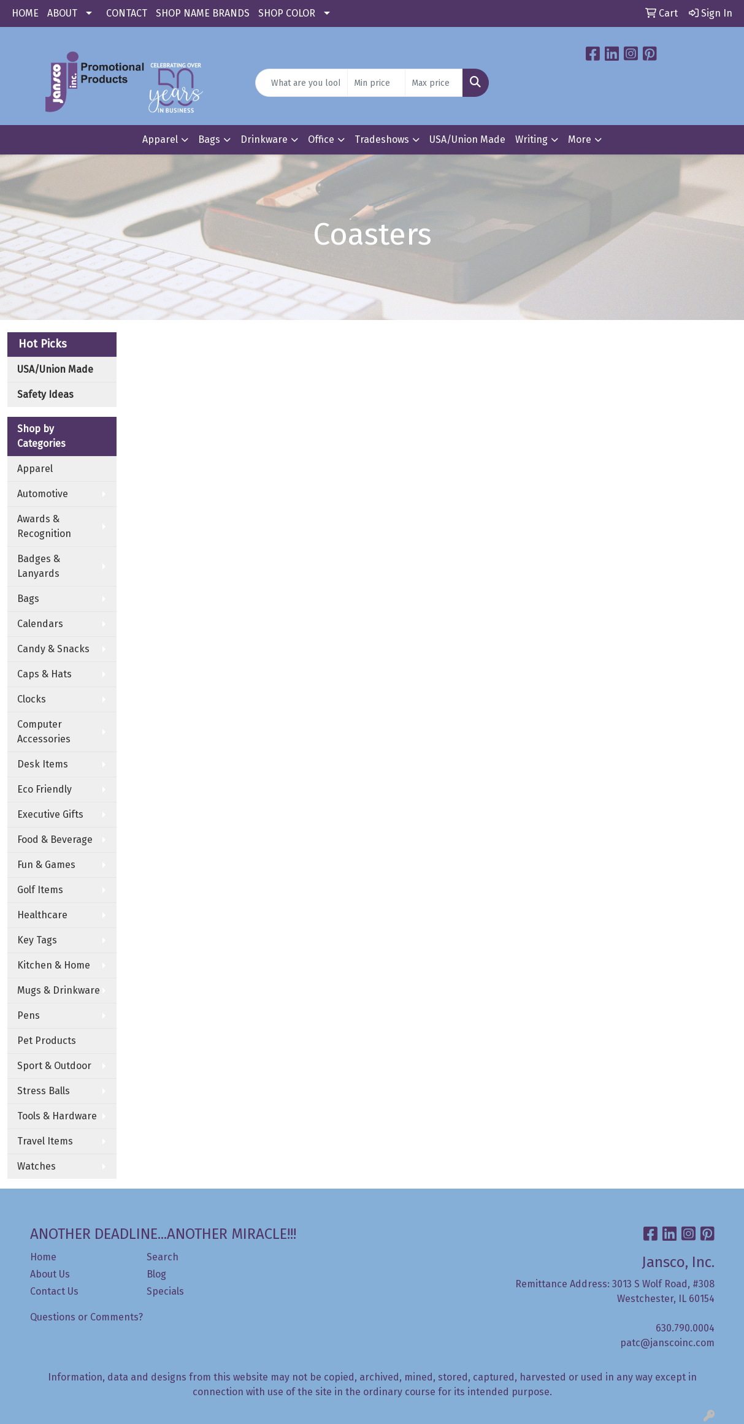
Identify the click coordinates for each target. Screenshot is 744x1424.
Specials (165, 1291)
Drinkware (264, 139)
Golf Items (40, 890)
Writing (531, 139)
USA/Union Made (467, 139)
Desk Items (42, 764)
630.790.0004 (685, 1328)
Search (162, 1257)
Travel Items (45, 1141)
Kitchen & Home (53, 965)
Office (321, 139)
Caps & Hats (44, 674)
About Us (50, 1274)
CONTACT (126, 13)
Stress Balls (43, 1091)
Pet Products (46, 1040)
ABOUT (62, 13)
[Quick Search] (301, 83)
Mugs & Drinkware (58, 990)
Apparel (160, 139)
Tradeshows (382, 139)
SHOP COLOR (286, 13)
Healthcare (42, 915)
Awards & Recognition (44, 526)
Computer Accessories (44, 731)
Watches (36, 1166)
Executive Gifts (50, 814)
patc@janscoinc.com (667, 1343)
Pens (28, 1015)
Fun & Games (46, 864)
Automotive (42, 494)
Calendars (40, 624)
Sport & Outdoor (54, 1066)
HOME (25, 13)
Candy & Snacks (53, 649)
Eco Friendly (44, 789)
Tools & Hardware (57, 1116)
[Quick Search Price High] (434, 83)
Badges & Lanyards (38, 566)
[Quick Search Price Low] (376, 83)
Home (43, 1257)
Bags (209, 139)
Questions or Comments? (86, 1317)
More (579, 139)
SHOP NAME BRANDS (203, 13)
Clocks (31, 699)
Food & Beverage (55, 839)
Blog (156, 1274)
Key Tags (37, 940)
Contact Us (54, 1291)
